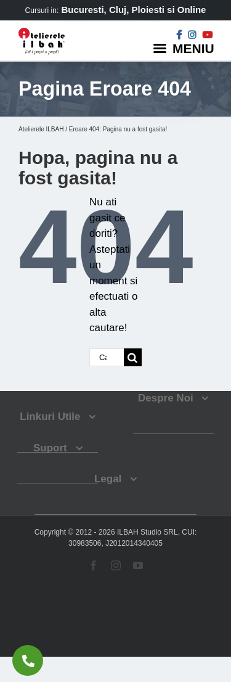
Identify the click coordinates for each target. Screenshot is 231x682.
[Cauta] (133, 357)
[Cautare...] (106, 357)
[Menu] (185, 47)
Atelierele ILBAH (40, 129)
